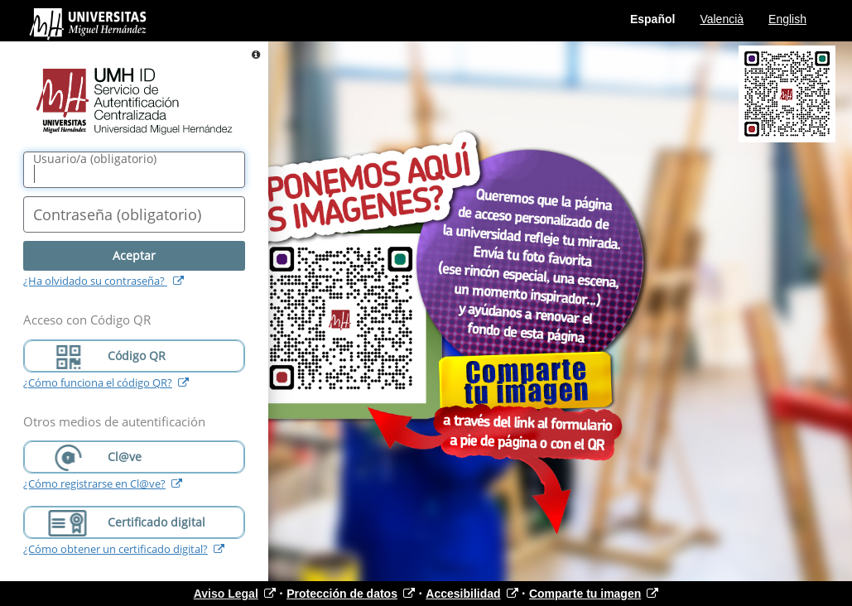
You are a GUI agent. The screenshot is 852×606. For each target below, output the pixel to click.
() (94, 159)
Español (652, 19)
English (787, 19)
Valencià (722, 19)
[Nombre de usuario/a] (134, 170)
